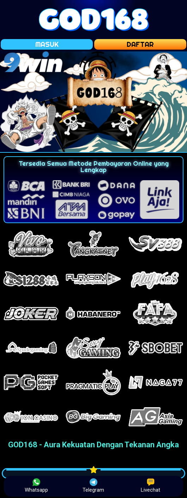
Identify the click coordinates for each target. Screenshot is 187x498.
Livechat (150, 485)
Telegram (93, 485)
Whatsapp (36, 485)
